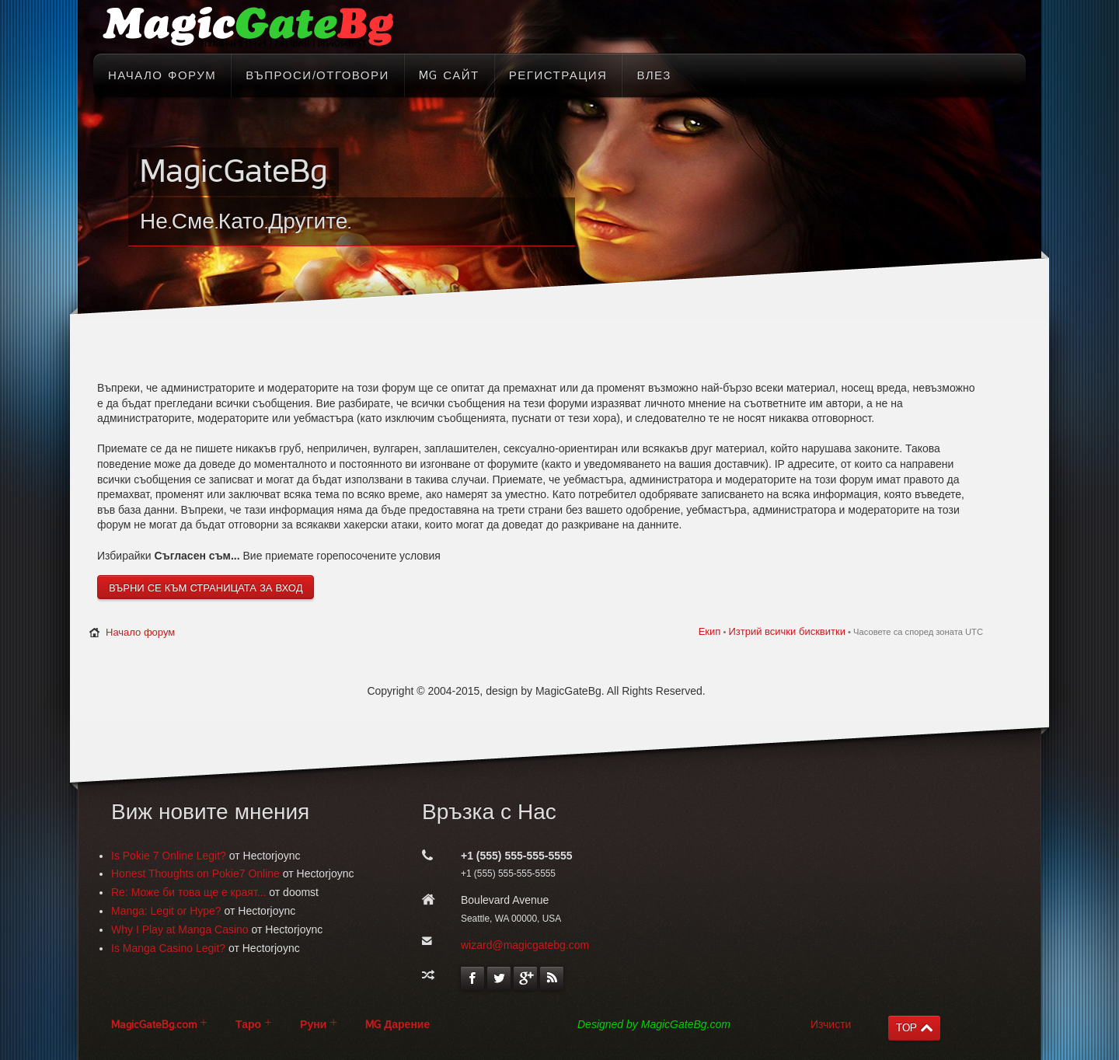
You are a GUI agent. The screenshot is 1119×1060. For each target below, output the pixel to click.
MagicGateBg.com (154, 1024)
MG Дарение (397, 1024)
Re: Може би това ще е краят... (188, 892)
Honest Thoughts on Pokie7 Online (195, 873)
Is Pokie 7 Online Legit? (168, 855)
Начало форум (140, 632)
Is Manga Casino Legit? (168, 948)
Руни (313, 1024)
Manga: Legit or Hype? (166, 911)
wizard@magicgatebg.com (525, 945)
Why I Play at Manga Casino (180, 929)
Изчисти (830, 1024)
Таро (248, 1024)
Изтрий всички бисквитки (786, 631)
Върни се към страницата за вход (205, 588)
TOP (906, 1028)
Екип (710, 631)
